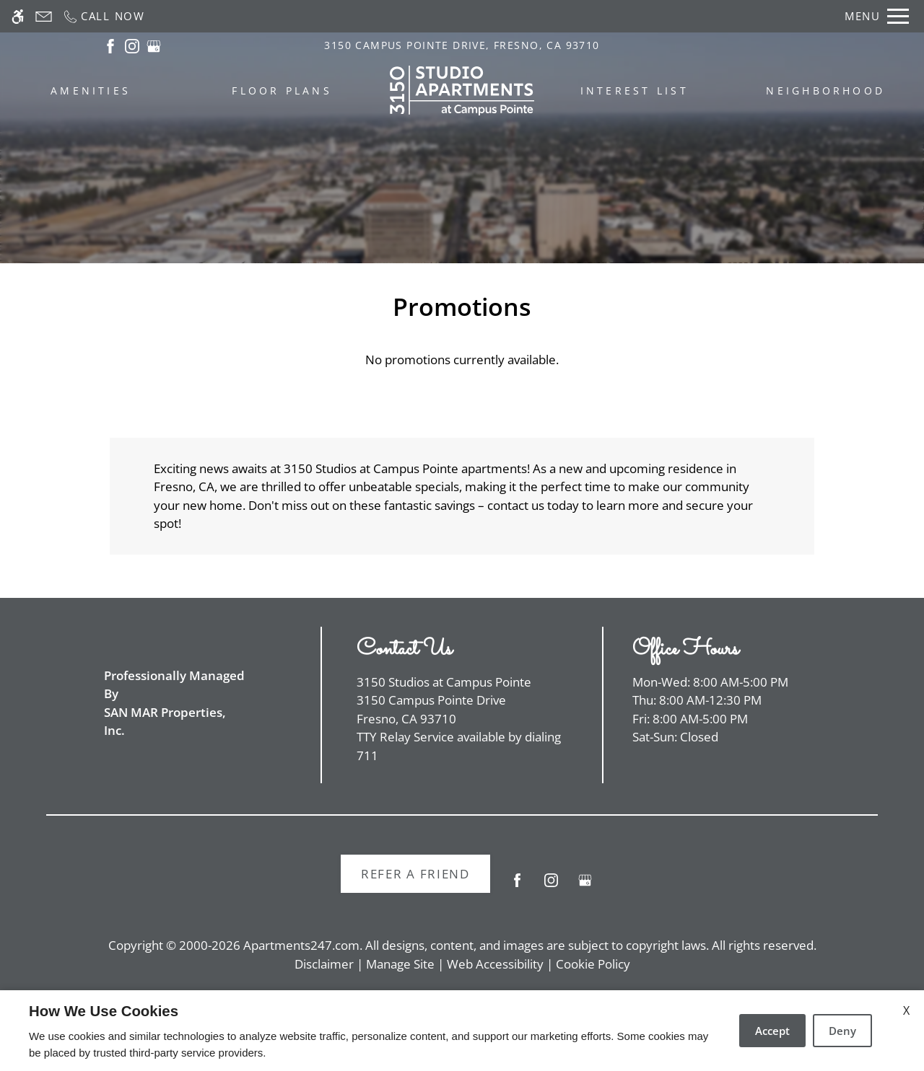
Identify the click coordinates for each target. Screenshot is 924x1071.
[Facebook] (517, 886)
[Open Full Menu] (877, 16)
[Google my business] (585, 886)
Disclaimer (324, 964)
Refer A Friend (415, 873)
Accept (772, 1030)
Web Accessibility (495, 964)
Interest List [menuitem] (634, 90)
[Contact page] (43, 16)
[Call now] (103, 16)
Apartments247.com (301, 945)
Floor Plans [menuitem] (282, 90)
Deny (842, 1030)
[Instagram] (551, 886)
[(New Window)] (110, 45)
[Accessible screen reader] (17, 16)
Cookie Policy (593, 964)
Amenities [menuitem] (91, 90)
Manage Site (400, 964)
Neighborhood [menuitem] (825, 90)
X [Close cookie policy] (906, 1010)
